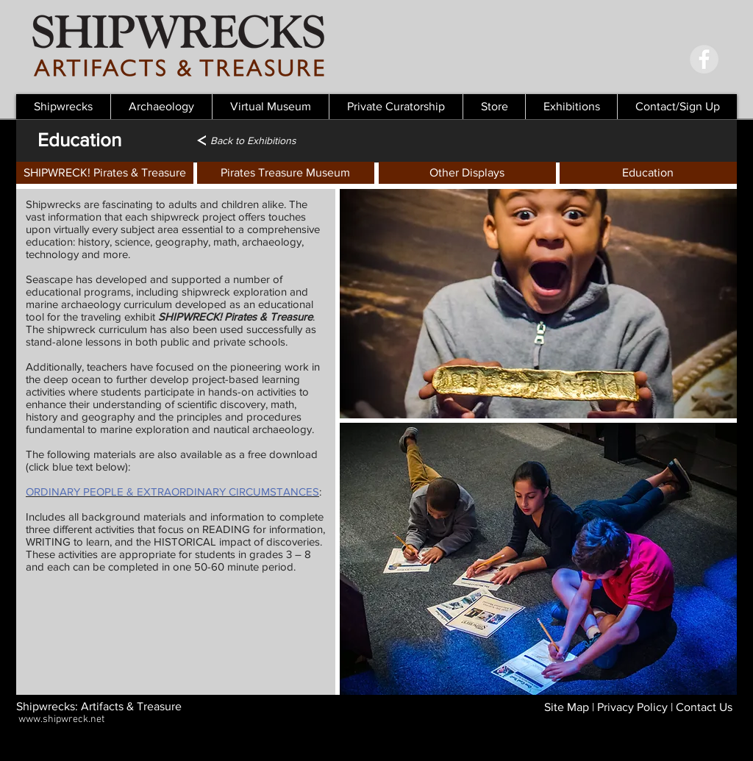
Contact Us (704, 707)
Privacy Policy (632, 707)
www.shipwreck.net (61, 719)
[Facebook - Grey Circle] (704, 59)
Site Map (566, 707)
